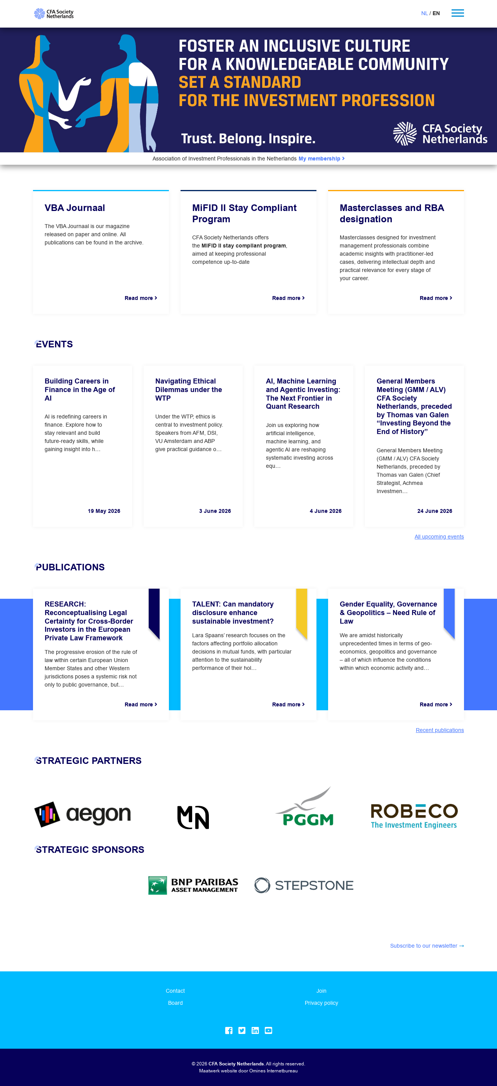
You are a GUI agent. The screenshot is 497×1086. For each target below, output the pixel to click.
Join (321, 991)
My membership (322, 159)
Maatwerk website (218, 1070)
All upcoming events (439, 536)
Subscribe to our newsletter (423, 946)
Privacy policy (321, 1003)
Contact (175, 991)
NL (424, 13)
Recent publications (440, 730)
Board (175, 1003)
